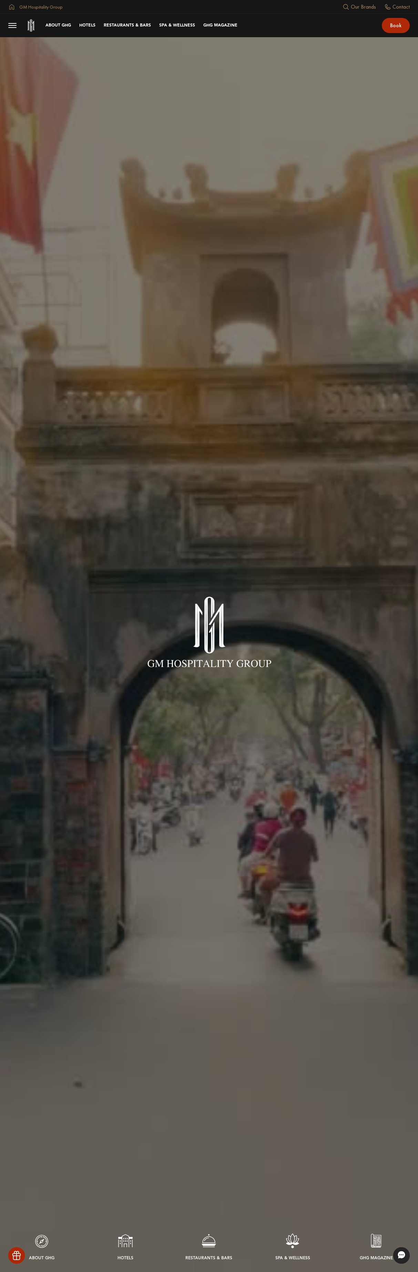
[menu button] (12, 25)
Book (395, 25)
